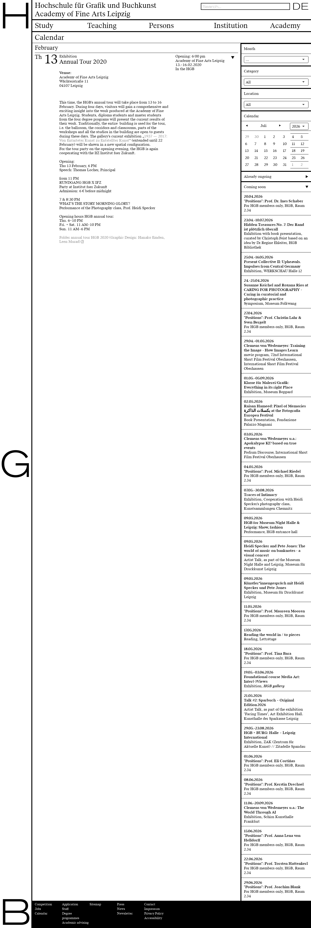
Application (70, 904)
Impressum (152, 909)
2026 (296, 126)
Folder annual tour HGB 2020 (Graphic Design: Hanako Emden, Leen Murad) (112, 239)
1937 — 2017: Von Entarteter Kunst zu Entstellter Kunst (113, 138)
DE (300, 6)
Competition (43, 904)
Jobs (38, 909)
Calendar (41, 913)
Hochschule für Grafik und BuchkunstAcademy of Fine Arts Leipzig (95, 9)
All (248, 82)
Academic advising (75, 923)
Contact (149, 904)
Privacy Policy (154, 913)
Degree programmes (70, 916)
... (247, 59)
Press (120, 904)
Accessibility (153, 918)
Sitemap (95, 904)
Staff (65, 909)
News (121, 909)
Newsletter (125, 913)
